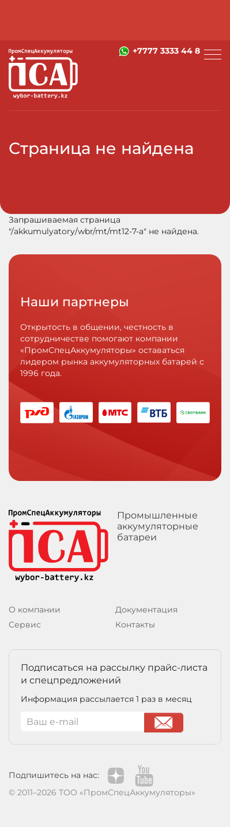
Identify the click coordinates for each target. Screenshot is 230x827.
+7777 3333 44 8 (166, 51)
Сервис (25, 624)
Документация (146, 609)
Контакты (135, 624)
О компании (35, 609)
